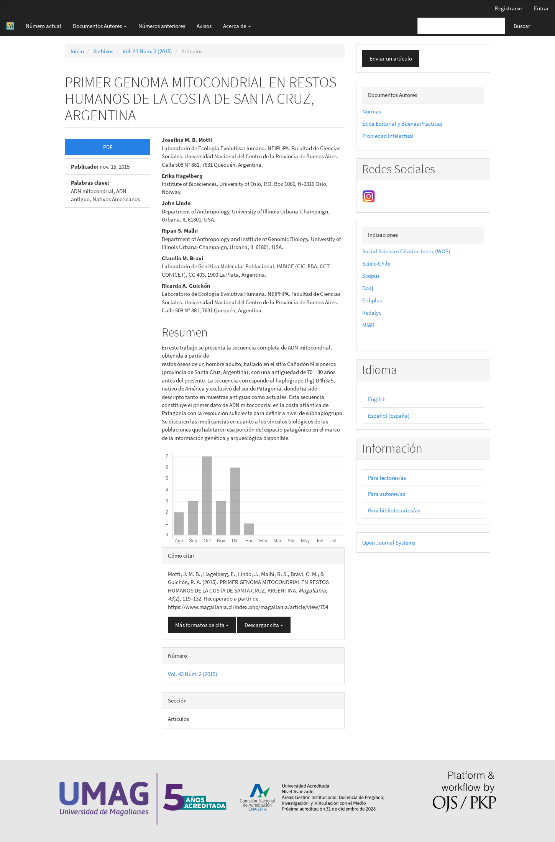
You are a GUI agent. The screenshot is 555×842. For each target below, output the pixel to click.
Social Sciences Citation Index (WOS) (406, 251)
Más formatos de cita (202, 625)
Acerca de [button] (237, 26)
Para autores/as (386, 493)
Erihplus (372, 300)
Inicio (77, 51)
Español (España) (389, 415)
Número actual (43, 26)
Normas (371, 111)
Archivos (103, 51)
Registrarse (508, 8)
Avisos (204, 26)
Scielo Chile (376, 263)
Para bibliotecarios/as (394, 510)
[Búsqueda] (461, 26)
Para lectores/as (387, 477)
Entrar (541, 8)
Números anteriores (161, 26)
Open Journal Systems (388, 542)
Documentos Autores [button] (100, 26)
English (377, 399)
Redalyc (371, 312)
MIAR (368, 324)
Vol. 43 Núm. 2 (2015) (147, 51)
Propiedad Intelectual (388, 136)
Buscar (522, 26)
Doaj (367, 288)
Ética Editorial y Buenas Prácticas (402, 123)
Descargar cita (264, 625)
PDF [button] (107, 147)
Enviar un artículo (390, 58)
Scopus (370, 275)
